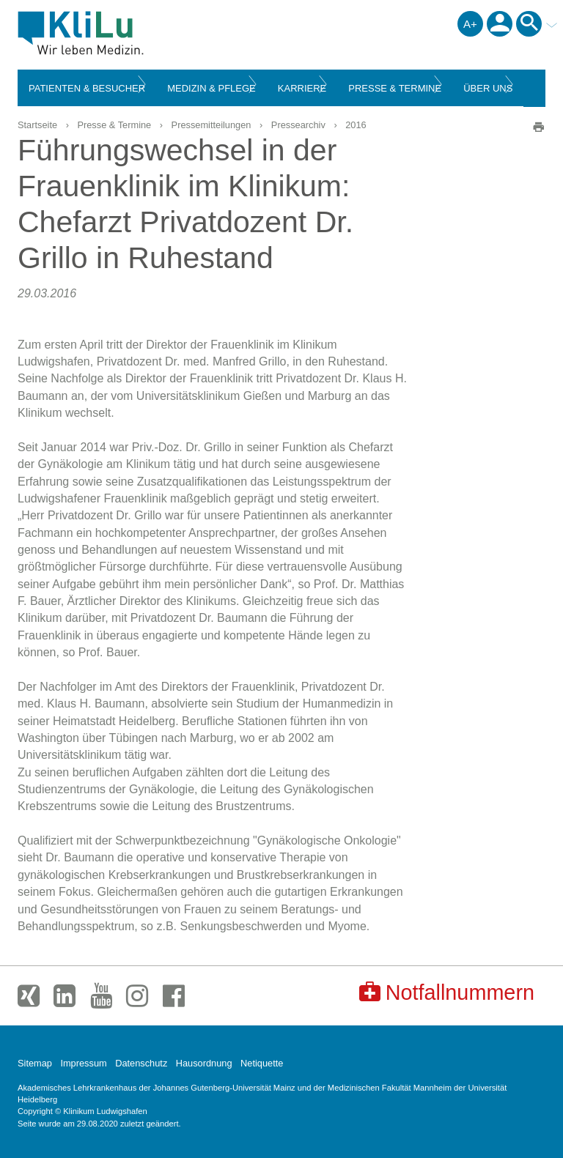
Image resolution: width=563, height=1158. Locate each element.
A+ (470, 24)
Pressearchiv (298, 124)
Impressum (83, 1063)
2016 (355, 124)
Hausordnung (204, 1063)
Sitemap (35, 1063)
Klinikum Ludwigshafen (114, 33)
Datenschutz (141, 1063)
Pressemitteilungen (211, 124)
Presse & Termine (114, 124)
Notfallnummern (446, 992)
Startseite (37, 124)
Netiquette (261, 1063)
